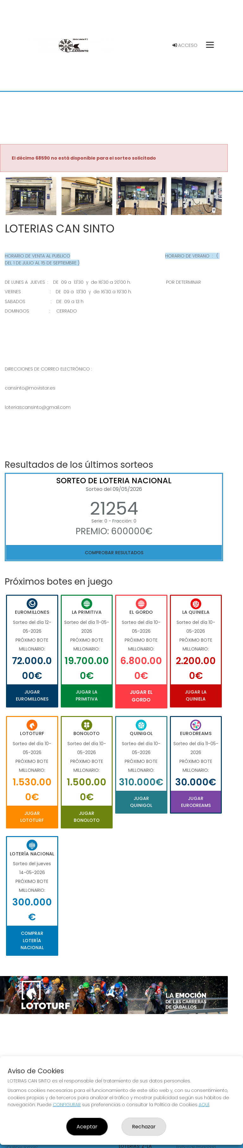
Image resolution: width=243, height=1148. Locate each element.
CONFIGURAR (67, 1104)
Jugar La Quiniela (196, 695)
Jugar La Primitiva (87, 695)
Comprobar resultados (114, 552)
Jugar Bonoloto (87, 816)
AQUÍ (204, 1104)
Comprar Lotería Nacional (32, 940)
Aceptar (87, 1126)
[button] (17, 204)
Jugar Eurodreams (196, 802)
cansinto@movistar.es (30, 388)
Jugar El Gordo (141, 696)
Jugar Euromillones (32, 695)
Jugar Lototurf (32, 816)
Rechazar (144, 1126)
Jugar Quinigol (141, 802)
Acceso (184, 45)
